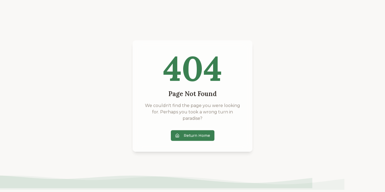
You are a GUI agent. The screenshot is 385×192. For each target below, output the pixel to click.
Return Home (192, 135)
